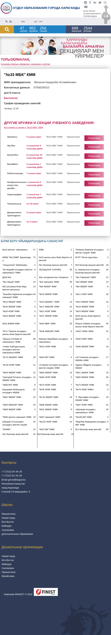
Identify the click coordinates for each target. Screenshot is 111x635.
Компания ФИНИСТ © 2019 (18, 594)
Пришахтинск (9, 514)
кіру (23, 21)
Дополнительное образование (17, 534)
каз (40, 21)
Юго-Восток (8, 522)
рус (35, 21)
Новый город (8, 518)
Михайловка (8, 576)
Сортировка (8, 530)
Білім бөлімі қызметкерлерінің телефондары (92, 13)
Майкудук (7, 526)
